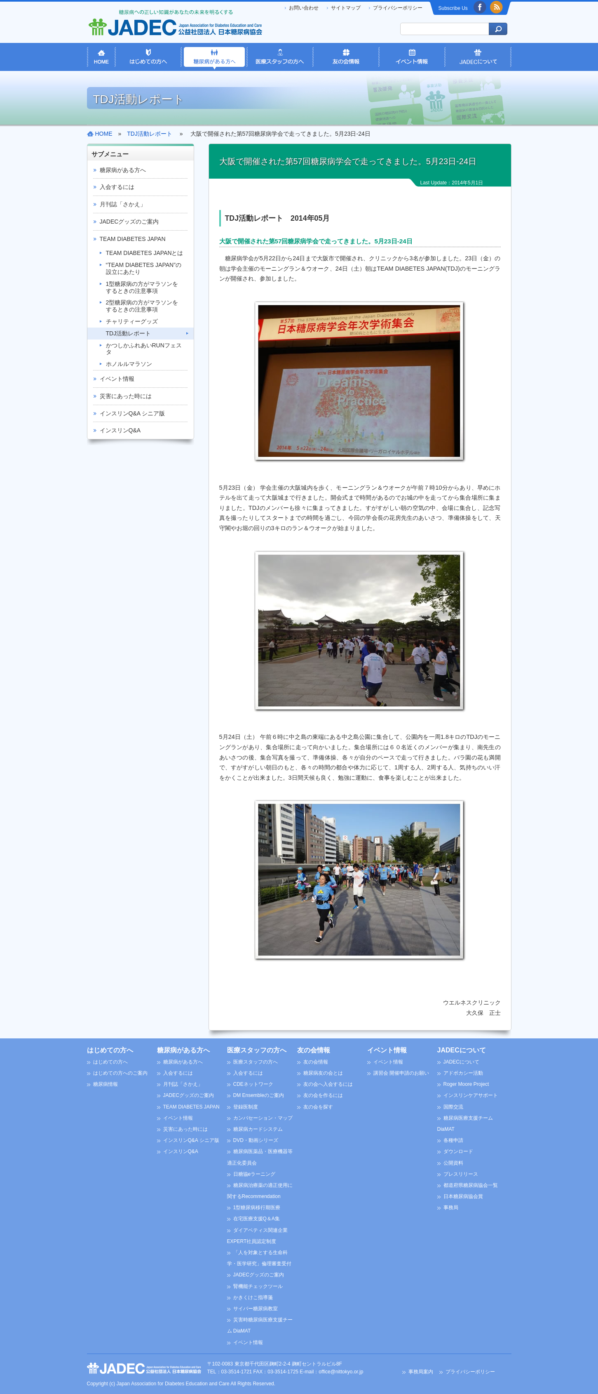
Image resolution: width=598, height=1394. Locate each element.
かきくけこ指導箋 (253, 1297)
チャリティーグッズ (132, 321)
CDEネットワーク (253, 1084)
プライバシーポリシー (397, 8)
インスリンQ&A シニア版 (132, 413)
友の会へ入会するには (328, 1084)
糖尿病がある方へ (123, 170)
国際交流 (453, 1107)
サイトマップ (346, 8)
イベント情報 (117, 378)
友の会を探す (318, 1107)
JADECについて (461, 1050)
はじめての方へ (110, 1050)
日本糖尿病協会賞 (463, 1196)
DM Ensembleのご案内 (258, 1095)
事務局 (450, 1207)
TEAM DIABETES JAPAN (133, 239)
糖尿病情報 (105, 1084)
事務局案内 (420, 1372)
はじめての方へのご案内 (120, 1073)
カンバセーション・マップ (263, 1118)
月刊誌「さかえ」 (123, 204)
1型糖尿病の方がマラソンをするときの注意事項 (142, 287)
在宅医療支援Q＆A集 (256, 1219)
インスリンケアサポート (470, 1095)
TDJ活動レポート (128, 333)
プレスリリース (460, 1174)
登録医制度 (245, 1107)
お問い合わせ (304, 8)
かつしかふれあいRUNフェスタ (144, 349)
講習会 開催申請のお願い (401, 1073)
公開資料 (453, 1163)
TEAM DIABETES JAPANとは (144, 253)
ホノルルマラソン (129, 364)
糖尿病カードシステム (258, 1129)
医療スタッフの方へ (256, 1050)
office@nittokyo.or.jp (341, 1372)
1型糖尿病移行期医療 (257, 1207)
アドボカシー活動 (463, 1073)
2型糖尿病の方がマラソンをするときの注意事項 (142, 306)
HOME (104, 133)
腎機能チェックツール (258, 1286)
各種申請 (453, 1140)
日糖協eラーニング (254, 1174)
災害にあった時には (126, 396)
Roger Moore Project (466, 1084)
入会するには (117, 187)
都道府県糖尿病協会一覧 (470, 1185)
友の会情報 (313, 1050)
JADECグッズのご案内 (129, 221)
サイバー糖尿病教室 (255, 1308)
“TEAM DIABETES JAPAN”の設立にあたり (143, 268)
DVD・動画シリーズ (255, 1140)
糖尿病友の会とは (323, 1073)
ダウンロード (458, 1151)
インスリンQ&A (120, 430)
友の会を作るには (323, 1095)
